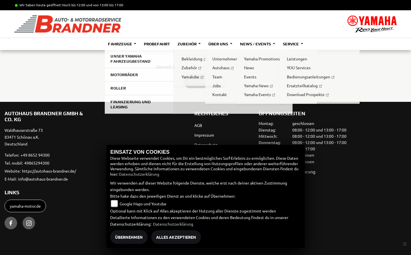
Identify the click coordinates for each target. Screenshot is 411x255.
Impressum (204, 134)
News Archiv (201, 81)
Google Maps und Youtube (143, 203)
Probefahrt (157, 44)
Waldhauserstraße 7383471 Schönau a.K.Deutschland (24, 136)
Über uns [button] (218, 44)
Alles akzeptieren (176, 237)
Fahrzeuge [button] (120, 44)
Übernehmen (129, 237)
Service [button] (291, 44)
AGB (198, 125)
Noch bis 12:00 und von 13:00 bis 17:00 (92, 5)
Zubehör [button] (187, 44)
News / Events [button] (256, 44)
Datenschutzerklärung (139, 174)
